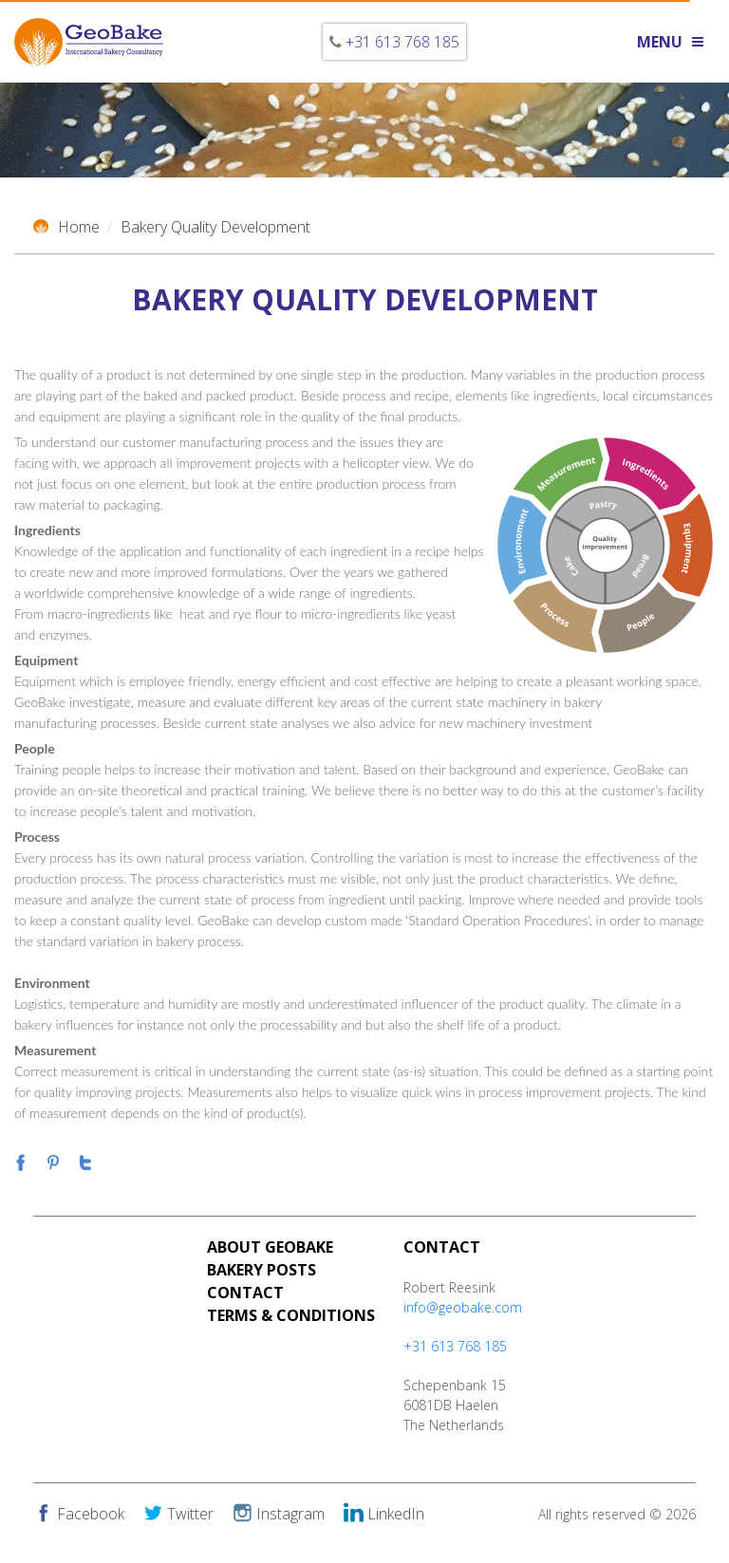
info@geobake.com (462, 1307)
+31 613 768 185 (402, 41)
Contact (245, 1292)
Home (66, 226)
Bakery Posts (261, 1269)
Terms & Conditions (291, 1315)
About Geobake (270, 1247)
